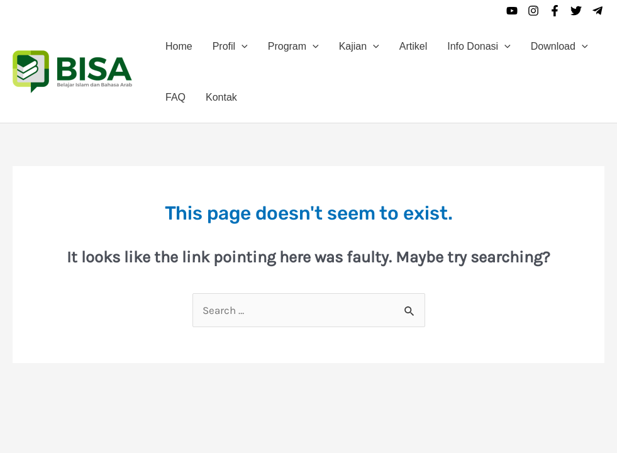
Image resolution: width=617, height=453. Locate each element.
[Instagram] (533, 11)
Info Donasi (479, 46)
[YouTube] (512, 11)
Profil (230, 46)
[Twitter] (576, 11)
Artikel (413, 46)
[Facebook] (555, 11)
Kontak (221, 97)
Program (293, 46)
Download (559, 46)
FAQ (175, 97)
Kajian (359, 46)
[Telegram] (597, 11)
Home (178, 46)
